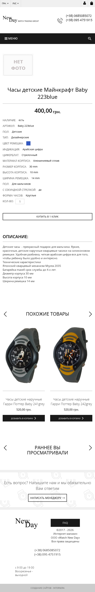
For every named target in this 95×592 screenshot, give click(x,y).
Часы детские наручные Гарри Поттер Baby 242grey (71, 401)
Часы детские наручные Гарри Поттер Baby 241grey (23, 401)
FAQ (65, 523)
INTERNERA (59, 588)
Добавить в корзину (22, 418)
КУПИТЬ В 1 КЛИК (47, 216)
